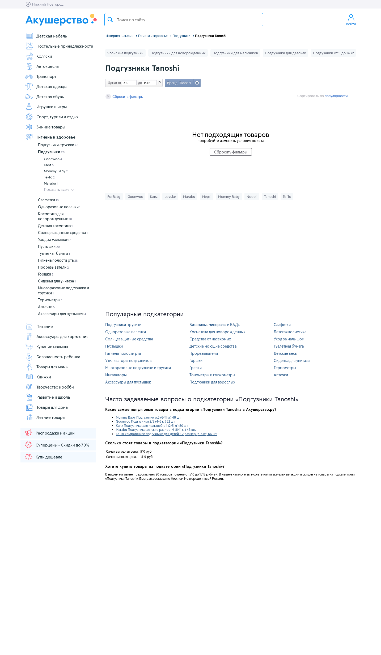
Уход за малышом (54, 239)
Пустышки (49, 246)
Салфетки (48, 200)
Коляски (38, 56)
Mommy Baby (56, 171)
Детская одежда (46, 86)
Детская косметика (55, 225)
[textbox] (183, 19)
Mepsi (206, 196)
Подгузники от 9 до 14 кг (333, 53)
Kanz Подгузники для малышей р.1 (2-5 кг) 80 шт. (152, 425)
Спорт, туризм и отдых (51, 116)
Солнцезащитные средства (63, 232)
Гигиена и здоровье (50, 137)
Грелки (195, 367)
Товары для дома (46, 407)
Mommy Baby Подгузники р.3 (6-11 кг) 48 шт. (148, 417)
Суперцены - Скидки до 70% (56, 444)
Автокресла (42, 66)
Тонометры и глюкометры (212, 375)
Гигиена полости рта (58, 260)
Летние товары (45, 417)
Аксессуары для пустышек (62, 313)
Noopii (252, 196)
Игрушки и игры (46, 106)
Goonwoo (53, 159)
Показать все (56, 189)
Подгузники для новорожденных (178, 53)
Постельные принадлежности (59, 46)
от (119, 83)
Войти (351, 19)
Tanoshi (270, 196)
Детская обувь (44, 96)
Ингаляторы (116, 375)
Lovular (170, 196)
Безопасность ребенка (52, 356)
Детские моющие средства (212, 346)
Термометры (50, 300)
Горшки (45, 274)
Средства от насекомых (210, 339)
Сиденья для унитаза (57, 281)
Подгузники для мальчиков (235, 53)
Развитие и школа (47, 397)
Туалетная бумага (54, 253)
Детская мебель (46, 36)
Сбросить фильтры (124, 96)
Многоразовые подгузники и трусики (138, 367)
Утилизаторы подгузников (128, 360)
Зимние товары (45, 127)
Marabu (51, 183)
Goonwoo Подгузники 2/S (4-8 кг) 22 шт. (145, 421)
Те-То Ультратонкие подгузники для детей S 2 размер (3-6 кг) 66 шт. (166, 434)
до (139, 83)
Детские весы (286, 353)
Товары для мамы (46, 366)
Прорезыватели (53, 267)
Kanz (49, 165)
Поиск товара (110, 19)
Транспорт (40, 76)
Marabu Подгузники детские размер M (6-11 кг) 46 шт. (156, 429)
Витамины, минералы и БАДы (214, 324)
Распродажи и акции (49, 432)
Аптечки (46, 306)
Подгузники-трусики (58, 145)
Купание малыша (46, 346)
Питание (39, 326)
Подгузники (51, 151)
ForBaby (114, 196)
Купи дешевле (43, 456)
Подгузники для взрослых (212, 382)
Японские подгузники (125, 53)
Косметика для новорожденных (217, 331)
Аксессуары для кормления (56, 336)
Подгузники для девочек (285, 53)
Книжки (38, 377)
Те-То (49, 177)
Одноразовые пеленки (59, 207)
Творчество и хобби (49, 387)
